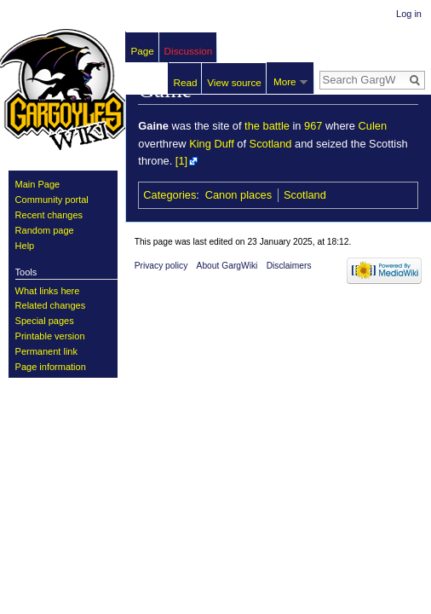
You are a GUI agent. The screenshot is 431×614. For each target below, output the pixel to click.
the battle (267, 125)
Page (142, 50)
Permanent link (46, 351)
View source (234, 82)
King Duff (211, 143)
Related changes (50, 305)
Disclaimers (289, 265)
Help (25, 245)
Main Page (37, 184)
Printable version (50, 336)
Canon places (238, 194)
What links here (47, 291)
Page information (50, 367)
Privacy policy (161, 265)
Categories (169, 194)
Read (186, 82)
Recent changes (49, 215)
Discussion (188, 50)
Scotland (271, 143)
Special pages (44, 321)
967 (313, 125)
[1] (181, 160)
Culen (373, 125)
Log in (409, 14)
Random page (44, 230)
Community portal (52, 199)
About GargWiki (227, 265)
